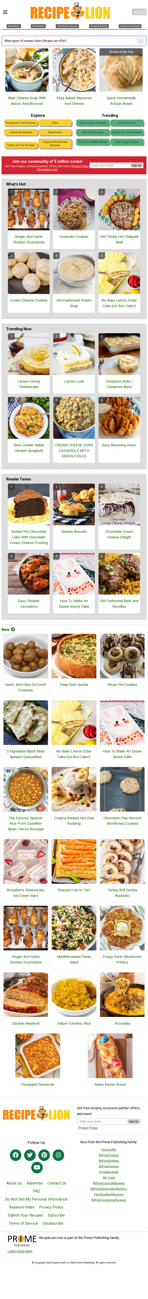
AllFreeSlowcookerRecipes (108, 1189)
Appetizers (55, 132)
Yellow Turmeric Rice (74, 1023)
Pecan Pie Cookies (122, 684)
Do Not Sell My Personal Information (36, 1199)
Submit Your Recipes (25, 1215)
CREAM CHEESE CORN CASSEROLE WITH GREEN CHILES (74, 450)
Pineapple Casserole (37, 1084)
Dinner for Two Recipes (127, 132)
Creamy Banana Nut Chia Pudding (74, 821)
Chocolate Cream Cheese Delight (119, 534)
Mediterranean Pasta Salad (74, 959)
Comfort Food (127, 123)
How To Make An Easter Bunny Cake (74, 604)
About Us (14, 1183)
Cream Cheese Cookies (28, 300)
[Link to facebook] (15, 1155)
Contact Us (56, 1183)
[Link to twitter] (30, 1155)
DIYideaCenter (109, 1172)
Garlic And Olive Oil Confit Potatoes (25, 687)
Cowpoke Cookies (74, 236)
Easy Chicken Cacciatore (28, 604)
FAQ (36, 1191)
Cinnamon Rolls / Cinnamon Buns (119, 384)
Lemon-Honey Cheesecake (28, 384)
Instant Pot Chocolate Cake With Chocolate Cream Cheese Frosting (29, 537)
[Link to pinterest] (44, 1155)
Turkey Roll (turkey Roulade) (122, 893)
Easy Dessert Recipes (93, 123)
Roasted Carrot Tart (74, 890)
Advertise (34, 1183)
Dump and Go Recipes (21, 145)
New (8, 629)
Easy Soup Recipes (127, 142)
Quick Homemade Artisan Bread (121, 101)
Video (55, 123)
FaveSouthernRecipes (109, 1194)
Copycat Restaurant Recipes (55, 143)
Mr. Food (109, 1178)
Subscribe (56, 1215)
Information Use (47, 169)
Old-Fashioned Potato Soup (74, 303)
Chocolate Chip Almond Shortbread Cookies (122, 821)
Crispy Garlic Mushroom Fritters (122, 959)
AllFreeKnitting (109, 1161)
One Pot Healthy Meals (93, 142)
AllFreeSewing (109, 1166)
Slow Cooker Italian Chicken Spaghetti (28, 448)
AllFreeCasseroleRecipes (108, 1200)
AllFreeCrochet (109, 1155)
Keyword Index (21, 1207)
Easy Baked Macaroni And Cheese (74, 101)
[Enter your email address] (102, 1121)
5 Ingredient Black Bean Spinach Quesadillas (26, 754)
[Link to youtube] (37, 1167)
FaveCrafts (108, 1150)
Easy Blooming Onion (119, 445)
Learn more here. (20, 1251)
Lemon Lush (74, 381)
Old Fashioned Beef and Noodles (119, 604)
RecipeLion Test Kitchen (21, 123)
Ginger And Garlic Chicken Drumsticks (29, 239)
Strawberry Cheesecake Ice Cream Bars (26, 893)
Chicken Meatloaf (26, 1023)
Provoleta (122, 1023)
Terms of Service (23, 1223)
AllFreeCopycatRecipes (109, 1183)
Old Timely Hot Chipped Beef (119, 239)
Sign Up (136, 165)
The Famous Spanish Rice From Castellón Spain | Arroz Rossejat (26, 823)
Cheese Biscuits (74, 531)
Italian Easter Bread (110, 1084)
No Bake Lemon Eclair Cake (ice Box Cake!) (119, 303)
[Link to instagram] (58, 1155)
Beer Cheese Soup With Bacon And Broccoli (27, 101)
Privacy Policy (80, 166)
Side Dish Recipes (93, 132)
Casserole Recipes (20, 132)
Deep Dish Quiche (74, 684)
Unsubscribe (52, 1223)
